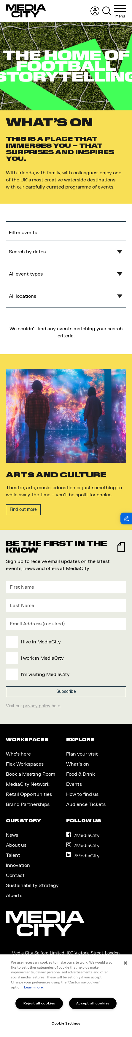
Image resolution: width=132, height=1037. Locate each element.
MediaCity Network (28, 784)
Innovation (18, 865)
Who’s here (18, 754)
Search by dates (27, 252)
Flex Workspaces (25, 764)
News (12, 835)
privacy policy (36, 705)
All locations (22, 296)
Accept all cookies (92, 1003)
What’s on (77, 764)
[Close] (125, 963)
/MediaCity (83, 835)
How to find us (82, 794)
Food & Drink (80, 774)
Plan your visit (82, 754)
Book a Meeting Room (30, 774)
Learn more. (34, 987)
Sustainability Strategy (32, 885)
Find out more (23, 509)
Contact (15, 875)
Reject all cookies (39, 1003)
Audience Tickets (86, 804)
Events (74, 784)
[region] (66, 995)
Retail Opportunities (29, 794)
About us (16, 845)
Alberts (14, 895)
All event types (26, 274)
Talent (13, 855)
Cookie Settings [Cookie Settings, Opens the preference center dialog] (66, 1023)
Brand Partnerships (28, 804)
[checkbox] (65, 658)
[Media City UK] (26, 10)
